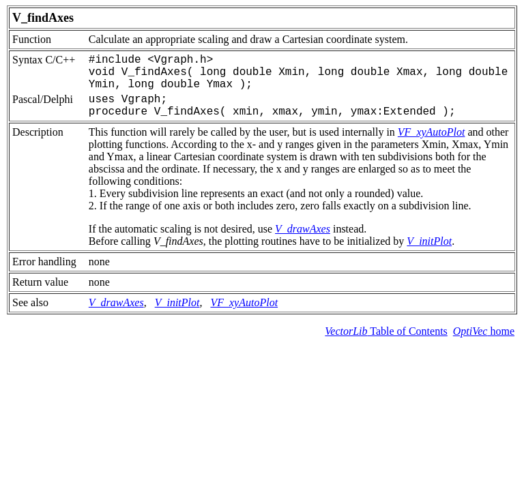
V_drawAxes (302, 229)
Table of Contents (386, 331)
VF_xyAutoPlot (431, 132)
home (483, 331)
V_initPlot (429, 241)
